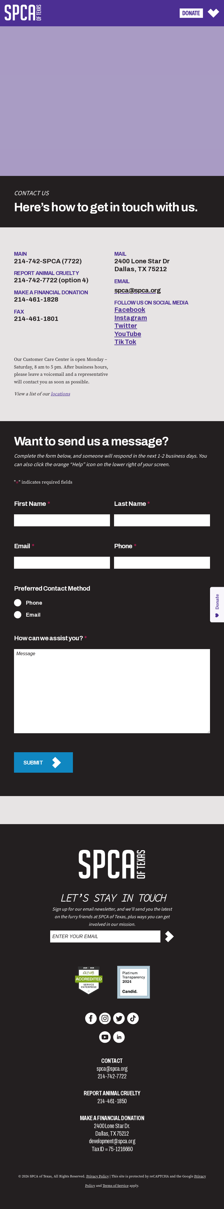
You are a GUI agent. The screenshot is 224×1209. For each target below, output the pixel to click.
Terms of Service (116, 1185)
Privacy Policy (97, 1176)
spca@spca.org (112, 1068)
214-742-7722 (112, 1076)
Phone (125, 546)
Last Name (132, 503)
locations (60, 394)
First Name (32, 503)
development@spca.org (112, 1141)
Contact (112, 1060)
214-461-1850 (112, 1101)
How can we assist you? (50, 638)
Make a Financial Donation (112, 1118)
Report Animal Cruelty (112, 1093)
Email (24, 546)
